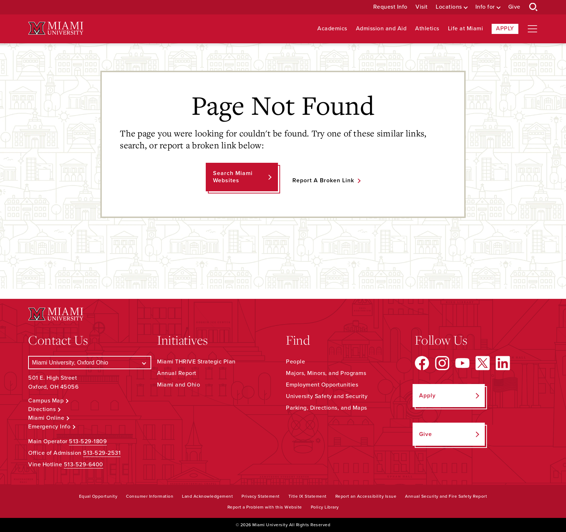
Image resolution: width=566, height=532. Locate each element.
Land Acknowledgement (207, 496)
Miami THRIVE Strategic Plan (196, 361)
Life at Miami (465, 28)
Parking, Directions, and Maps (326, 407)
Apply (505, 28)
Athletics (427, 28)
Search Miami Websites (233, 177)
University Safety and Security (326, 396)
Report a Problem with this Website (264, 507)
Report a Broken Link (323, 180)
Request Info (390, 7)
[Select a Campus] (89, 362)
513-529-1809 (88, 441)
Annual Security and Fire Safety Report (446, 496)
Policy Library (325, 507)
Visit (421, 7)
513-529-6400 (83, 464)
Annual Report (176, 373)
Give (514, 7)
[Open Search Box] (533, 7)
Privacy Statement (260, 496)
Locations (449, 7)
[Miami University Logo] (55, 28)
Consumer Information (149, 496)
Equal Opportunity (98, 496)
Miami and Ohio (178, 384)
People (295, 361)
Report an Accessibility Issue (366, 496)
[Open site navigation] (532, 28)
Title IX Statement (307, 496)
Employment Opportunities (322, 384)
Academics (332, 28)
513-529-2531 (102, 453)
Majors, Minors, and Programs (326, 373)
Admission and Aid (381, 28)
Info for (485, 7)
